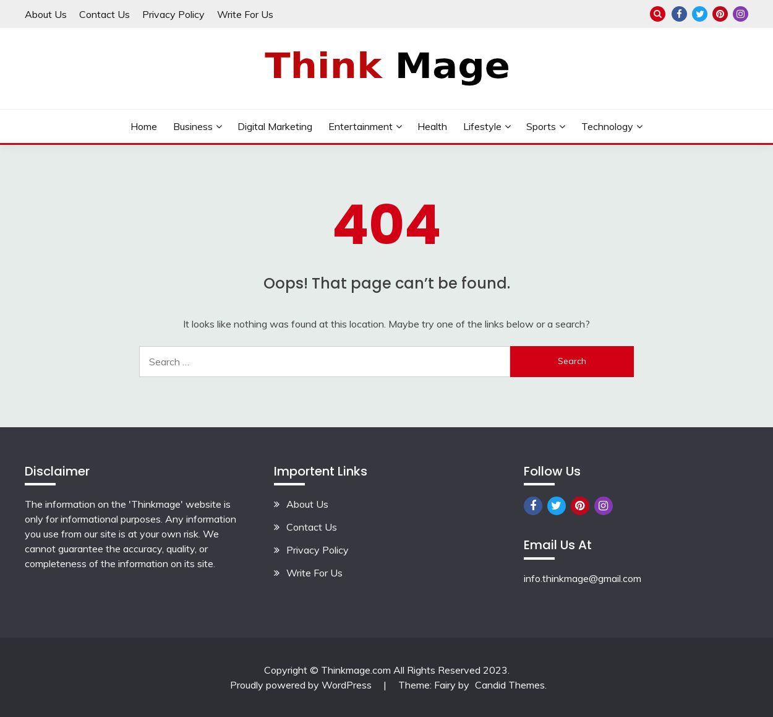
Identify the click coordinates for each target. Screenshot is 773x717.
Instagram (740, 14)
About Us (46, 14)
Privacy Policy (173, 14)
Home (143, 126)
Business (193, 126)
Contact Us (104, 14)
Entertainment (360, 126)
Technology (607, 126)
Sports (541, 126)
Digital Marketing (274, 126)
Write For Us (245, 14)
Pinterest (720, 14)
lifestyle (482, 126)
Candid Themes (510, 685)
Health (432, 126)
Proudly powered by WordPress (302, 685)
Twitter (699, 14)
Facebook (679, 14)
